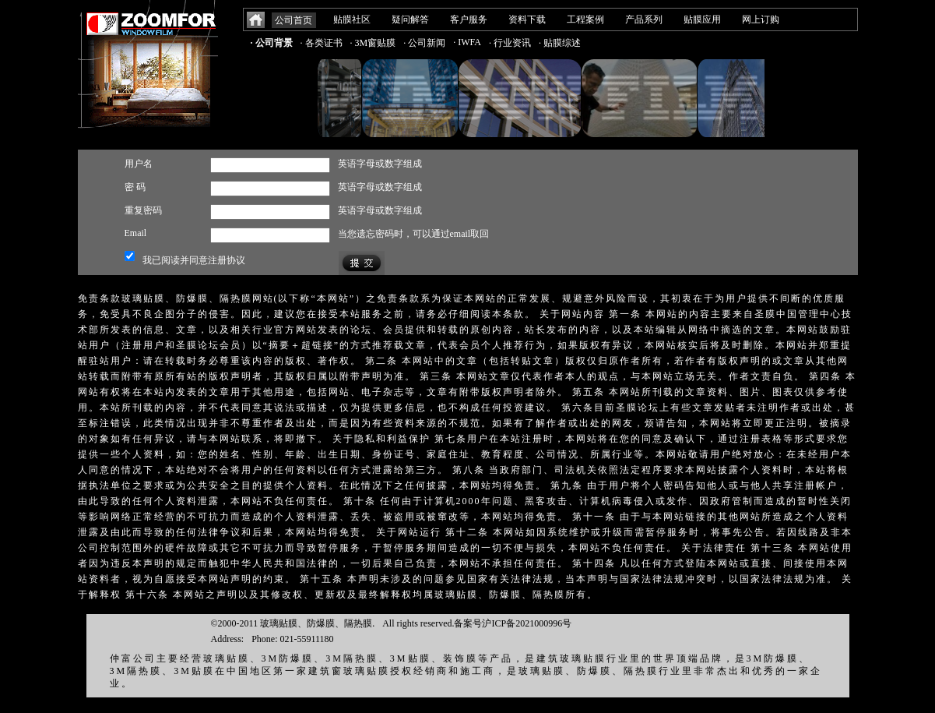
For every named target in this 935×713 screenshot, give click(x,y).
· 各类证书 (322, 42)
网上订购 (760, 19)
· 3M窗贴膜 (373, 42)
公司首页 (293, 20)
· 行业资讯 (510, 42)
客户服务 (468, 19)
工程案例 (585, 19)
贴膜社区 (352, 19)
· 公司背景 (272, 42)
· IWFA (467, 42)
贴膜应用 (702, 19)
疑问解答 (410, 19)
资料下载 (527, 19)
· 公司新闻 (424, 42)
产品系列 (644, 19)
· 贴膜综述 (560, 42)
